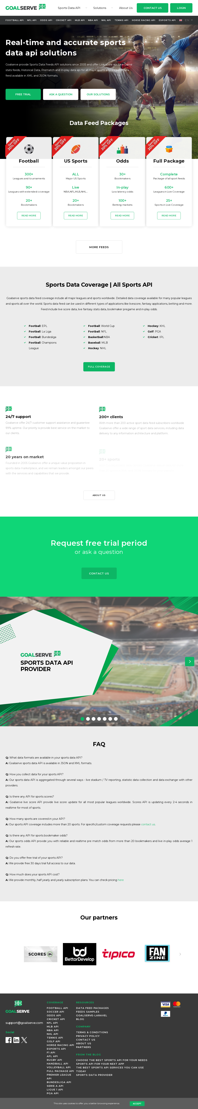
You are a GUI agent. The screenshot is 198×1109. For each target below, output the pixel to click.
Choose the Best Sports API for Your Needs (112, 1060)
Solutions (99, 8)
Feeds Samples (87, 1011)
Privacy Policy (88, 1035)
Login (181, 8)
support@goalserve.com (24, 1023)
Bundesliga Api (59, 1082)
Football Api (15, 20)
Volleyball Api (59, 1067)
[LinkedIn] (16, 1040)
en (184, 20)
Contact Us (153, 8)
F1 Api (51, 1052)
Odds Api (46, 20)
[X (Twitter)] (24, 1040)
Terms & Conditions (92, 1032)
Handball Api (57, 1063)
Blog (80, 1019)
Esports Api (167, 20)
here (121, 880)
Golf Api (53, 1041)
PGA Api (53, 1093)
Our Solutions (98, 94)
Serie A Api (55, 1085)
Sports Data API (69, 8)
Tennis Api (121, 20)
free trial (23, 94)
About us (99, 495)
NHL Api (106, 20)
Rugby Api (54, 1059)
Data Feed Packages (92, 1007)
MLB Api (80, 20)
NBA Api (93, 20)
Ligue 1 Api (55, 1089)
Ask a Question (60, 94)
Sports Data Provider (94, 1074)
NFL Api (32, 20)
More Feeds (99, 247)
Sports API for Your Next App (100, 1063)
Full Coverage (99, 366)
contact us (148, 824)
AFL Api (52, 1056)
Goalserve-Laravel (91, 1015)
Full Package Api (60, 1071)
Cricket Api (63, 20)
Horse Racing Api (143, 20)
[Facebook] (9, 1040)
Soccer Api (55, 1011)
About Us (125, 8)
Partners (83, 1047)
